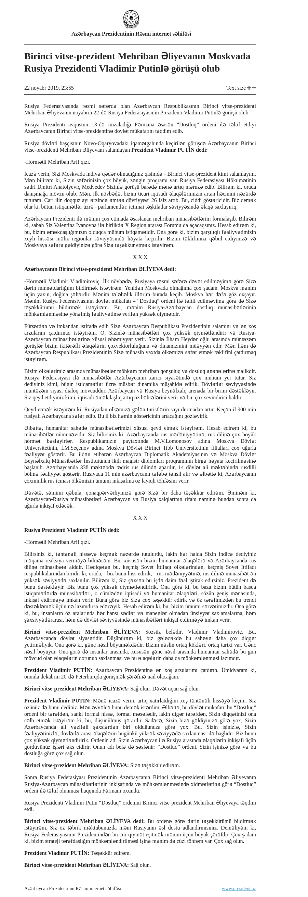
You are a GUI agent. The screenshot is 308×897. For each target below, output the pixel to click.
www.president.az (239, 888)
